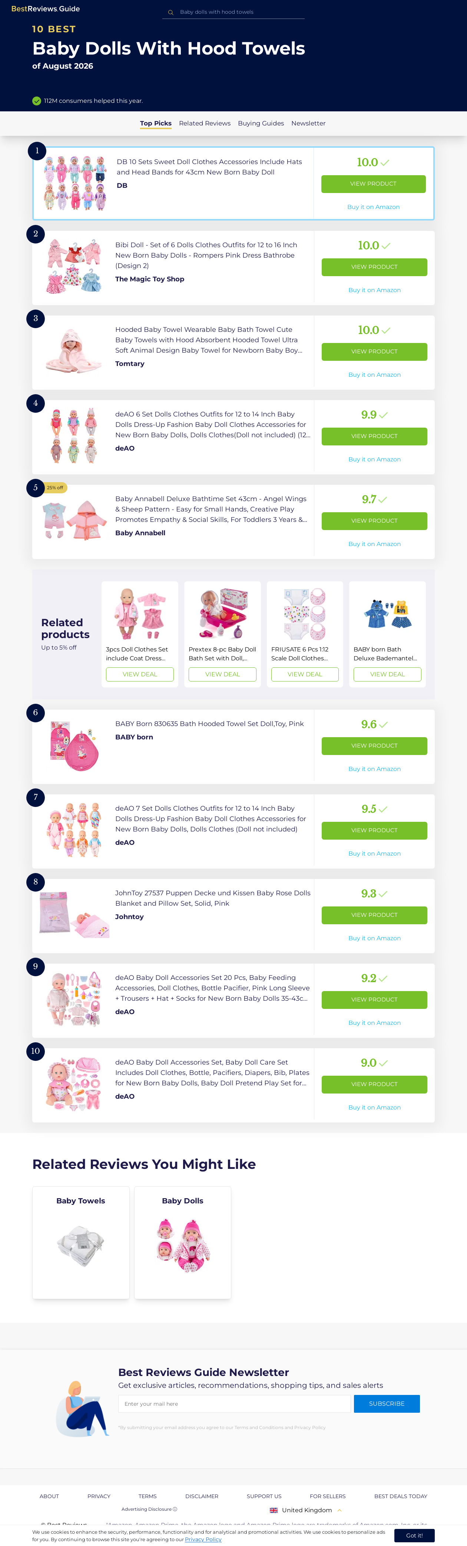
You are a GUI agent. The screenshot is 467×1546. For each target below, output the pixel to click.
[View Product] (233, 183)
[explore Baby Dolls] (183, 1242)
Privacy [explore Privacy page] (98, 1496)
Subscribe (387, 1403)
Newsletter (308, 123)
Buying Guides (261, 123)
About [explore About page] (49, 1496)
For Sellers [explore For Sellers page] (328, 1496)
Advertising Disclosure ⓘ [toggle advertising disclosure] (149, 1509)
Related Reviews (205, 123)
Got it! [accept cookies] (414, 1535)
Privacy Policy (203, 1539)
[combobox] (233, 12)
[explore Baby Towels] (81, 1242)
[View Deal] (140, 634)
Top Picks (156, 123)
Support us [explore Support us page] (264, 1496)
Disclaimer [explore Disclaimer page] (201, 1496)
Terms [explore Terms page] (148, 1496)
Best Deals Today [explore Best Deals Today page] (400, 1496)
